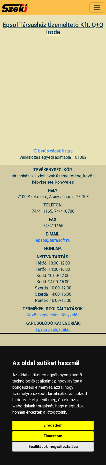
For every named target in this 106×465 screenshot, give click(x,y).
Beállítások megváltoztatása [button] (53, 447)
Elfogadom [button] (53, 425)
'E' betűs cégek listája (53, 151)
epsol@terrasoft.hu (53, 240)
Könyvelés (70, 315)
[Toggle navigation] (96, 7)
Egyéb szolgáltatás (53, 329)
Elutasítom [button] (53, 436)
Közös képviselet (43, 315)
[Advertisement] (51, 91)
